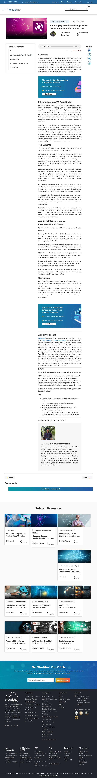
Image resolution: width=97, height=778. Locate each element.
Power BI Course (47, 732)
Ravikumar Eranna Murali (60, 444)
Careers (69, 2)
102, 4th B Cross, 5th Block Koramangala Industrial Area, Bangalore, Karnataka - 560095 (84, 700)
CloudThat (41, 338)
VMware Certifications (49, 739)
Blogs (61, 696)
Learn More (49, 324)
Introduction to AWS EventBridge (21, 55)
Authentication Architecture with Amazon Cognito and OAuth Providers (69, 608)
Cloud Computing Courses (33, 696)
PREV (9, 477)
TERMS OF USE (78, 773)
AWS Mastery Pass (31, 713)
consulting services (60, 340)
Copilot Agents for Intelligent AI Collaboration (66, 643)
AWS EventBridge (46, 420)
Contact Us (78, 2)
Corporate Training (31, 699)
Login (90, 2)
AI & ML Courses (47, 696)
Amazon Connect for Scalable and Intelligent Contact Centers (68, 536)
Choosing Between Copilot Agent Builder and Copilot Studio (43, 538)
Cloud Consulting (30, 702)
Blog (62, 2)
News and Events (64, 699)
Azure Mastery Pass (31, 715)
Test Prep (28, 710)
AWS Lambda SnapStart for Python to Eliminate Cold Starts (42, 643)
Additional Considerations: (19, 63)
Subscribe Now (62, 680)
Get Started (49, 94)
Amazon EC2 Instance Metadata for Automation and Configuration (16, 643)
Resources (55, 2)
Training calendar (30, 707)
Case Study (62, 702)
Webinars (62, 707)
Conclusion (14, 67)
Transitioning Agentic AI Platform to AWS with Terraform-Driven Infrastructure (16, 537)
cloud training (46, 340)
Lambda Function (59, 420)
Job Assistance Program (32, 704)
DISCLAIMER (88, 773)
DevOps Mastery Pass (32, 718)
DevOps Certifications (49, 709)
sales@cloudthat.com (83, 710)
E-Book (61, 704)
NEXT (87, 477)
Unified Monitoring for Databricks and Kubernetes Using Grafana (43, 607)
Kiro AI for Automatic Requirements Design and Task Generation (69, 571)
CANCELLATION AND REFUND (48, 775)
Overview (13, 51)
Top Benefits (14, 59)
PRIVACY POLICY (68, 773)
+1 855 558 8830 (54, 763)
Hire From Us (29, 721)
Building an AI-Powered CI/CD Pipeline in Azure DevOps (15, 607)
